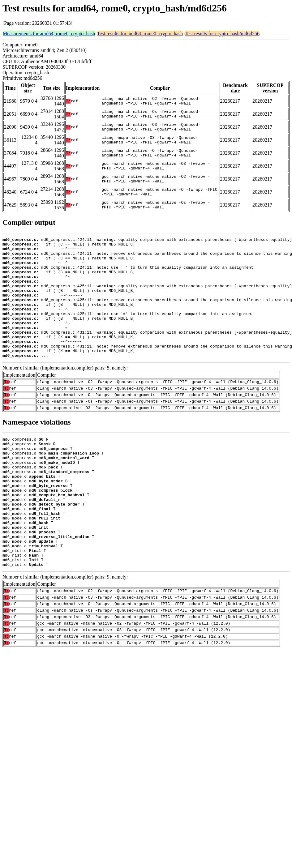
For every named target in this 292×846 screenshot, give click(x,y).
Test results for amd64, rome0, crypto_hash (140, 33)
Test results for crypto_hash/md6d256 (222, 33)
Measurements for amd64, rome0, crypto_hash (49, 33)
